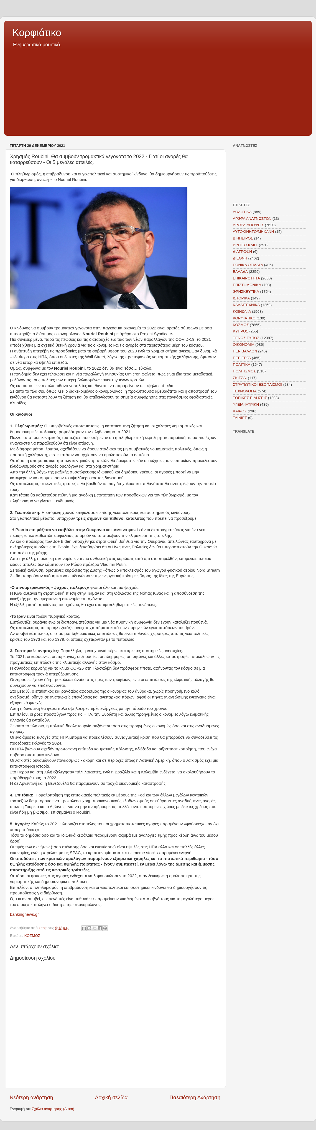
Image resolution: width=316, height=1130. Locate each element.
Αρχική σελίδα (111, 1097)
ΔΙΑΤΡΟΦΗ (242, 251)
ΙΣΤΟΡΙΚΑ (241, 298)
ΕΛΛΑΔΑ (240, 271)
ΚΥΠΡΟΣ (240, 331)
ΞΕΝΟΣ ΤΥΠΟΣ (246, 338)
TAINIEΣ (240, 418)
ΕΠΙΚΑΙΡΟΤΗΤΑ (246, 278)
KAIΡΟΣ (240, 411)
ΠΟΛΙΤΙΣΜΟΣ (244, 371)
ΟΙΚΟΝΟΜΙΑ (243, 344)
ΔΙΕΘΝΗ (240, 258)
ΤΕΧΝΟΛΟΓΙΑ (245, 391)
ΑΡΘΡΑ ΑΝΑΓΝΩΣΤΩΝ (252, 218)
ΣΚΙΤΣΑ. (240, 378)
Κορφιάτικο (36, 32)
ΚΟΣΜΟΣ (32, 936)
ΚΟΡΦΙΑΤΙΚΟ (244, 318)
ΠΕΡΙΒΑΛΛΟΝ (245, 351)
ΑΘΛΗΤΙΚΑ (242, 212)
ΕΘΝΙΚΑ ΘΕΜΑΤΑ (248, 265)
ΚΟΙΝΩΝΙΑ (242, 311)
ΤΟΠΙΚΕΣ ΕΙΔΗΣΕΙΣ (250, 398)
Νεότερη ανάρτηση (31, 1097)
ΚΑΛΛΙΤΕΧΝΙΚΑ (246, 305)
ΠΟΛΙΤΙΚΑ (241, 364)
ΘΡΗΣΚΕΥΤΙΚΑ (246, 291)
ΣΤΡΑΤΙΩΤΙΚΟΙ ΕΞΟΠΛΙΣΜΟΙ (257, 384)
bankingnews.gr (24, 914)
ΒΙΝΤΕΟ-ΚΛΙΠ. (245, 245)
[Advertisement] (158, 90)
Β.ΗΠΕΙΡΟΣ (243, 238)
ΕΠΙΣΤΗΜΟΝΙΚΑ (247, 285)
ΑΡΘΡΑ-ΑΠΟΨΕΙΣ (248, 225)
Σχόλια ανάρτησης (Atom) (53, 1109)
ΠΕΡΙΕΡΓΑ (242, 358)
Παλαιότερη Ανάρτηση (194, 1097)
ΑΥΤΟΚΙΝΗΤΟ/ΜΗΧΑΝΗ (253, 231)
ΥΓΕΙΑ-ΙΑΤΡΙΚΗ (246, 404)
